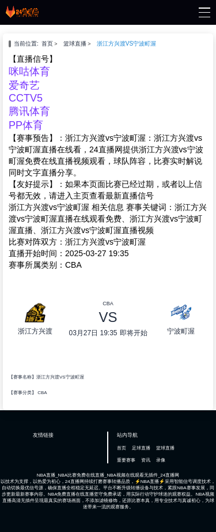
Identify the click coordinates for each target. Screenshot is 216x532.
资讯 (145, 460)
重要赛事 (126, 460)
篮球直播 (74, 43)
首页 (47, 43)
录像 (160, 460)
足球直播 (141, 448)
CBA (42, 392)
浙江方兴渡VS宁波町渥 (126, 43)
